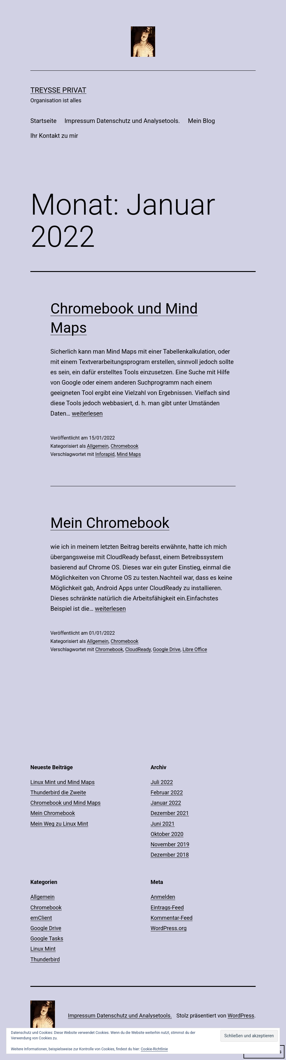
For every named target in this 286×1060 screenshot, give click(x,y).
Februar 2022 (167, 792)
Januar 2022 (166, 803)
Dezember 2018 (170, 854)
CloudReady (138, 649)
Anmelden (163, 897)
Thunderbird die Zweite (58, 792)
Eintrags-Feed (167, 907)
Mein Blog (201, 120)
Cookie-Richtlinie (154, 1049)
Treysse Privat (58, 90)
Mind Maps (129, 454)
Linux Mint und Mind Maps (62, 782)
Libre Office (194, 649)
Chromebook (124, 446)
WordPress (241, 1015)
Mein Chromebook (109, 523)
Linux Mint (43, 949)
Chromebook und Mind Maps (65, 803)
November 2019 (170, 844)
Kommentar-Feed (171, 918)
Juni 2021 (163, 823)
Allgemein (97, 446)
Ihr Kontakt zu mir (54, 135)
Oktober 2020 (167, 834)
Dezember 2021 (170, 813)
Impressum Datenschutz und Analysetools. (122, 120)
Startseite (43, 120)
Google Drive (166, 649)
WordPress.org (169, 928)
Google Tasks (46, 938)
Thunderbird (45, 959)
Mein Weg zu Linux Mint (59, 823)
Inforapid (105, 454)
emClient (41, 918)
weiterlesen (87, 413)
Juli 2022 (162, 782)
